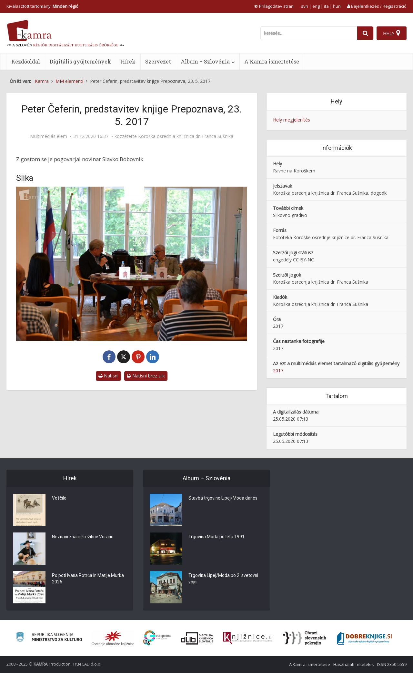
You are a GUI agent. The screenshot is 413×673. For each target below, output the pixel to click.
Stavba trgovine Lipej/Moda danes (223, 498)
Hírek (128, 61)
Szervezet (158, 61)
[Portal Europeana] (157, 638)
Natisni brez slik (146, 376)
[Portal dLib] (197, 638)
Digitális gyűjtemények (80, 61)
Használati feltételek (353, 664)
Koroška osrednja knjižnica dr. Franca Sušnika (185, 136)
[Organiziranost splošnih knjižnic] (113, 638)
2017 (278, 370)
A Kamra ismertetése (271, 61)
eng (316, 6)
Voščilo (59, 498)
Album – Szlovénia (205, 61)
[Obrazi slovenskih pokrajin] (304, 638)
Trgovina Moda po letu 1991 (216, 537)
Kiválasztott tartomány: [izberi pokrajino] (42, 6)
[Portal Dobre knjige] (364, 638)
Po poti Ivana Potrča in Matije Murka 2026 (88, 579)
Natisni (108, 376)
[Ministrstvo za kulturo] (49, 638)
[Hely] (392, 33)
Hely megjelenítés (291, 120)
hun (337, 6)
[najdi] (365, 33)
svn (304, 6)
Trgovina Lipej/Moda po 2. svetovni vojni (223, 579)
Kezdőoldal (25, 61)
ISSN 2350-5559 (392, 664)
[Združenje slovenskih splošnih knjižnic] (248, 638)
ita (326, 6)
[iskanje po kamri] (308, 33)
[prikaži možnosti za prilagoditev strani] (274, 6)
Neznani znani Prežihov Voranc (83, 537)
